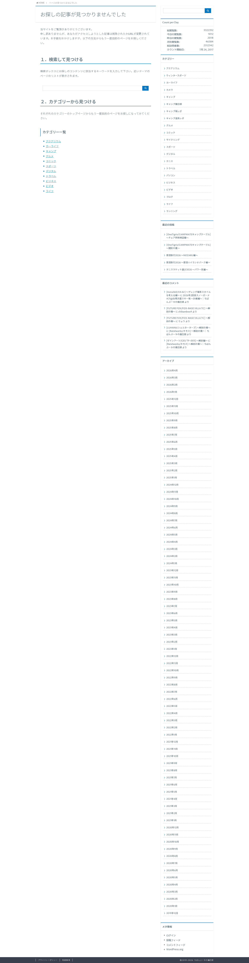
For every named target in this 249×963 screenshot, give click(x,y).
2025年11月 (172, 406)
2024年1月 (171, 563)
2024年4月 (172, 542)
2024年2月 (172, 556)
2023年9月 (172, 592)
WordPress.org (174, 949)
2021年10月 (172, 756)
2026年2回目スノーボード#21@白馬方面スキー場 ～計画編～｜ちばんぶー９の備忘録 (188, 299)
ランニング (171, 211)
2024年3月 (172, 549)
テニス (169, 161)
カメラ (169, 90)
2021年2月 (171, 813)
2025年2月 (171, 470)
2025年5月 (171, 449)
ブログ (169, 197)
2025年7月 (171, 435)
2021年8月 (171, 770)
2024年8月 (172, 513)
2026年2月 (172, 385)
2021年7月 (171, 777)
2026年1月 (171, 392)
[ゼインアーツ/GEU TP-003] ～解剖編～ (187, 340)
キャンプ (51, 151)
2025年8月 (172, 427)
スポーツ (51, 166)
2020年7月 (172, 863)
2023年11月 (172, 577)
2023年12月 (172, 570)
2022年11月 (172, 663)
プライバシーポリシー (47, 960)
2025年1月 (171, 477)
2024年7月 (171, 520)
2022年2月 (171, 727)
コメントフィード (175, 945)
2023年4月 (172, 627)
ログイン (171, 935)
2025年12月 (172, 399)
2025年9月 (172, 420)
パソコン (170, 175)
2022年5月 (171, 706)
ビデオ (50, 186)
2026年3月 (172, 377)
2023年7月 (171, 606)
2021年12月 (172, 742)
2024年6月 (172, 527)
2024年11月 (172, 492)
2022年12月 (172, 656)
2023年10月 (172, 584)
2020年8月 (172, 856)
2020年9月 (172, 849)
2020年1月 (171, 906)
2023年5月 (171, 620)
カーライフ (52, 146)
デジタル (51, 171)
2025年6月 (172, 442)
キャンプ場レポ (174, 111)
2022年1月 (171, 734)
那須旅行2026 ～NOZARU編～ (182, 255)
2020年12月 (172, 827)
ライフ (50, 191)
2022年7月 (171, 692)
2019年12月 (172, 913)
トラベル (51, 176)
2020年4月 (172, 884)
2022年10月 (172, 670)
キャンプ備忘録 (174, 104)
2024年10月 (172, 499)
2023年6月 (172, 613)
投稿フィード (173, 940)
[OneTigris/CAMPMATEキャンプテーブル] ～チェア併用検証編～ (188, 236)
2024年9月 (172, 506)
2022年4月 (172, 713)
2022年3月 (171, 720)
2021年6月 (171, 784)
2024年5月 (172, 534)
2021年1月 (171, 820)
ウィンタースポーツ (176, 75)
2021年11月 (172, 749)
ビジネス (51, 181)
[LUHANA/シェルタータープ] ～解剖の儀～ (188, 327)
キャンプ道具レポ (175, 118)
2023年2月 (171, 642)
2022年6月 (172, 699)
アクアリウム (53, 141)
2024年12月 (172, 484)
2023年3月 (171, 634)
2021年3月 (171, 806)
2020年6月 (172, 870)
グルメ (50, 156)
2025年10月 (172, 413)
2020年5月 (172, 877)
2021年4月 (171, 799)
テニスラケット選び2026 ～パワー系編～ (187, 269)
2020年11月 (172, 834)
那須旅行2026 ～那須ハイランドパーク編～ (188, 262)
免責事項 (66, 960)
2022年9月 (172, 677)
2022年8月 (172, 684)
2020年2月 (172, 899)
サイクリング (173, 140)
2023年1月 (171, 649)
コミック (51, 161)
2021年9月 (171, 763)
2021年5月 (171, 792)
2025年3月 (171, 463)
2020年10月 (172, 842)
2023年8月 (172, 599)
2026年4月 (172, 370)
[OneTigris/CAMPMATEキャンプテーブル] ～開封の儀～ (188, 247)
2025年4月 (172, 456)
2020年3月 (172, 891)
